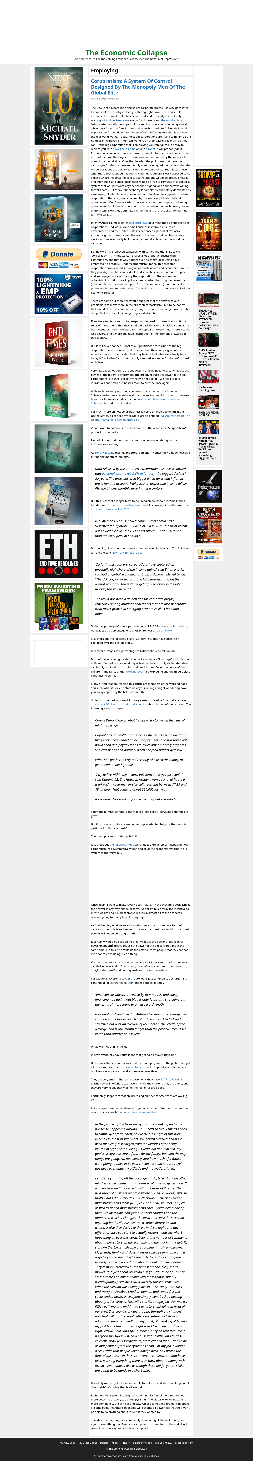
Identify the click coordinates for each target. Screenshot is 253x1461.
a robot (150, 149)
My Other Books (88, 1442)
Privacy (126, 1442)
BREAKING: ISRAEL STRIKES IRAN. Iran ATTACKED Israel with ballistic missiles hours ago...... (208, 319)
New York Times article (126, 552)
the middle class (171, 120)
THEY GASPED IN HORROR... (208, 414)
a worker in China (124, 149)
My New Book (67, 1442)
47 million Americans (115, 120)
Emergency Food (142, 1442)
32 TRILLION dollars (173, 1079)
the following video (122, 844)
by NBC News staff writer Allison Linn (123, 704)
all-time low (164, 630)
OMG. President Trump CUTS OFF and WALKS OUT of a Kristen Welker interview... (208, 357)
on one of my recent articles (138, 1112)
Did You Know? (163, 1442)
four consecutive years (126, 505)
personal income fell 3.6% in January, (129, 473)
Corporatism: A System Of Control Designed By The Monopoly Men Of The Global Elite (138, 87)
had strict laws (138, 223)
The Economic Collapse (127, 52)
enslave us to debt (132, 1067)
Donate (104, 1442)
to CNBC (127, 978)
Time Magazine (104, 452)
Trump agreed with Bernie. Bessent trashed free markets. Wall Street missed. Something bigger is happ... (208, 448)
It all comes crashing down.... (208, 389)
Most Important (184, 1442)
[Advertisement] (126, 25)
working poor (135, 671)
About (115, 1442)
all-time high (179, 626)
